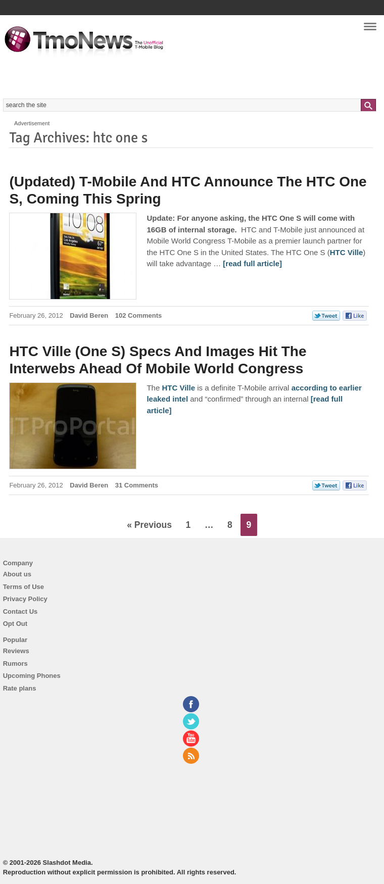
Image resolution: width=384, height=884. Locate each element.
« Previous (149, 525)
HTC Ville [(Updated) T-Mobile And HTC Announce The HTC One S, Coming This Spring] (346, 252)
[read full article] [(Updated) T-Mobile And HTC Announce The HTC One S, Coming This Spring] (252, 263)
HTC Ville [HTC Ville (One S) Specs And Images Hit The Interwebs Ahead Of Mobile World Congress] (178, 387)
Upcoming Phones (32, 675)
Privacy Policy (25, 599)
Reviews (16, 651)
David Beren (89, 315)
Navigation (370, 29)
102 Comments (138, 315)
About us (17, 574)
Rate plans (19, 688)
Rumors (15, 663)
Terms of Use (23, 587)
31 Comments (136, 485)
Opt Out (15, 623)
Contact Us (20, 611)
